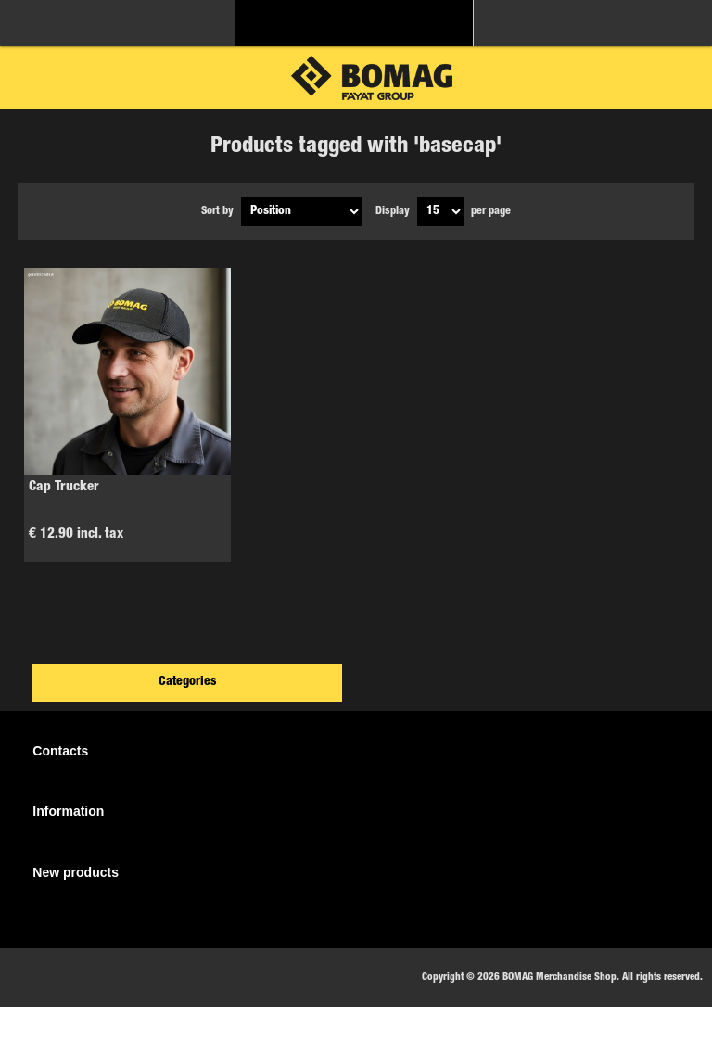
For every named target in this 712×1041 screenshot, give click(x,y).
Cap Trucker (64, 487)
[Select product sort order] (301, 211)
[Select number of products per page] (440, 211)
